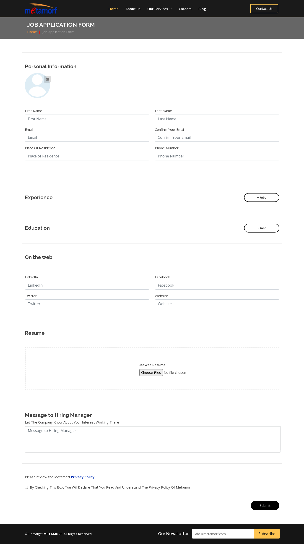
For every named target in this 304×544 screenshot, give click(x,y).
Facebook (162, 277)
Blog (202, 8)
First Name (33, 110)
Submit (265, 505)
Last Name (163, 110)
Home (114, 8)
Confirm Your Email (169, 129)
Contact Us (265, 8)
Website (161, 295)
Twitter (31, 295)
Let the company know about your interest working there (72, 422)
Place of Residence (40, 148)
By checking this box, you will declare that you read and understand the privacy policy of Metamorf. (111, 487)
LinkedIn (31, 277)
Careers (185, 8)
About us (132, 8)
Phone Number (167, 148)
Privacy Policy (82, 477)
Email (29, 129)
